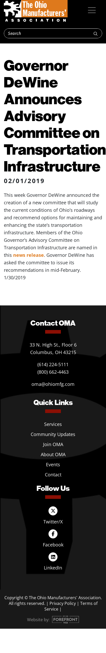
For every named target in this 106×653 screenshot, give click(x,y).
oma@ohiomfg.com (53, 384)
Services (53, 424)
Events (53, 464)
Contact (53, 474)
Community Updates (53, 434)
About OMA (53, 454)
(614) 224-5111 (53, 364)
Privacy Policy (63, 603)
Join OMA (53, 444)
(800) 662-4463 (53, 372)
